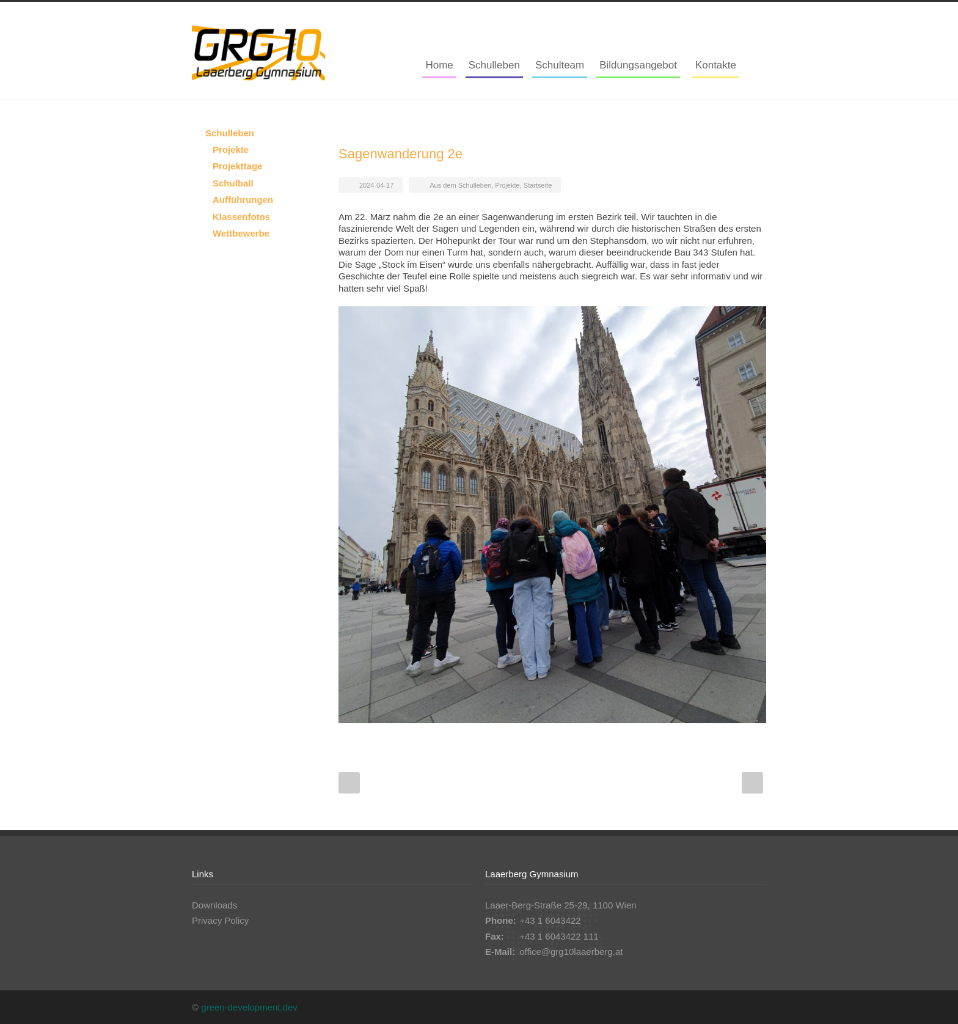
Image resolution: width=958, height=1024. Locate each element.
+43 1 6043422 (550, 920)
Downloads (214, 905)
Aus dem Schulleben (460, 185)
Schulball (233, 183)
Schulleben (494, 65)
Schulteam (559, 65)
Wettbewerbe (241, 233)
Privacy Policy (220, 920)
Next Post (752, 783)
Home (439, 65)
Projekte (507, 185)
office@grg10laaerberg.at (571, 951)
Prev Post (349, 783)
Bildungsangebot (638, 65)
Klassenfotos (241, 217)
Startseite (538, 185)
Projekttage (238, 166)
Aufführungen (243, 199)
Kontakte (715, 65)
